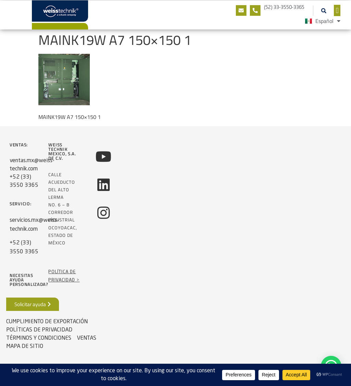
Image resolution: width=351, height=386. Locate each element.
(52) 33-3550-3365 (284, 7)
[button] (323, 10)
